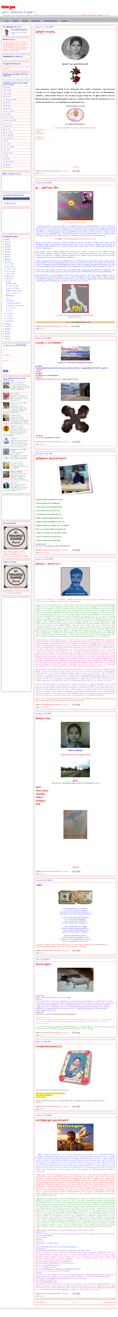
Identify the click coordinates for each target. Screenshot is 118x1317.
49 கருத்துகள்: (65, 441)
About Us (15, 21)
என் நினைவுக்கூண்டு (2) (49, 1046)
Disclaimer (64, 21)
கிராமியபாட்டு (7, 111)
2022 (6, 249)
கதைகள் (5, 102)
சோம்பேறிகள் (43, 964)
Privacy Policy (35, 21)
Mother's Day (43, 718)
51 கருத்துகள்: (65, 1032)
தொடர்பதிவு (6, 135)
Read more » (39, 1102)
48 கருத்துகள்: (65, 704)
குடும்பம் (5, 114)
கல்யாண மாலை (11, 308)
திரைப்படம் (6, 132)
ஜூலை (8, 276)
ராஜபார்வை (13, 482)
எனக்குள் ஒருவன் (15, 415)
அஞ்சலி (5, 87)
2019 (6, 256)
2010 (6, 339)
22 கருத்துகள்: (65, 1106)
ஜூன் (8, 278)
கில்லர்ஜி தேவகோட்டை (10, 203)
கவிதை (42, 953)
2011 (6, 336)
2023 (6, 247)
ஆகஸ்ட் (9, 273)
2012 (6, 334)
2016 (6, 324)
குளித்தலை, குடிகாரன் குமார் (51, 458)
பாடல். (5, 144)
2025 (6, 242)
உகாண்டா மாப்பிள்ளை (48, 342)
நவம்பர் (8, 266)
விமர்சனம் (6, 167)
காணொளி (6, 108)
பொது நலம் (43, 874)
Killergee (8, 7)
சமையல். (5, 123)
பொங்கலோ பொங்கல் (16, 463)
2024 (6, 244)
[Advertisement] (16, 220)
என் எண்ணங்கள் (8, 99)
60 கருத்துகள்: (65, 871)
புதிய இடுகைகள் (41, 1302)
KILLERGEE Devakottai (20, 30)
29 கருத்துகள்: (65, 171)
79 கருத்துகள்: (65, 326)
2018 (6, 259)
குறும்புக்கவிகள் (15, 393)
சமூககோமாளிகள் (44, 552)
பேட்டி (5, 150)
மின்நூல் (5, 158)
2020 (6, 254)
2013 (6, 331)
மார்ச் (8, 316)
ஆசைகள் (5, 96)
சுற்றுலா (5, 129)
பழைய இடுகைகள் (109, 1302)
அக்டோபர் (9, 268)
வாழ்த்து (5, 164)
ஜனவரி (8, 321)
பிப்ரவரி (9, 318)
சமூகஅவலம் (7, 117)
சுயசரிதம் (42, 173)
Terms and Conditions (50, 21)
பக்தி (4, 141)
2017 (6, 261)
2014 (6, 329)
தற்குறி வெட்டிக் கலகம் (17, 426)
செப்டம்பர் (9, 271)
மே (7, 281)
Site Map (25, 21)
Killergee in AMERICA (16, 472)
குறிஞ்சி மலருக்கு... (46, 31)
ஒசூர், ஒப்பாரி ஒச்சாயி (16, 383)
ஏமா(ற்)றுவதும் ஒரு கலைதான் (52, 1120)
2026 (6, 239)
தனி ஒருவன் (40, 138)
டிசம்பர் (8, 263)
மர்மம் (5, 155)
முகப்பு (7, 21)
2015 (6, 326)
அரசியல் (5, 90)
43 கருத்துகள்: (65, 950)
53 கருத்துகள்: (65, 550)
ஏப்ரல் (8, 313)
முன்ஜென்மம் (7, 161)
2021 (6, 251)
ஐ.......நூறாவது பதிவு (47, 187)
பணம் (39, 885)
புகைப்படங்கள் (7, 147)
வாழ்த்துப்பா (14, 438)
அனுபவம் (42, 1296)
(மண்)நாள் (40, 133)
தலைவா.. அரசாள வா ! (48, 563)
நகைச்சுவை (43, 444)
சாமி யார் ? (9, 310)
